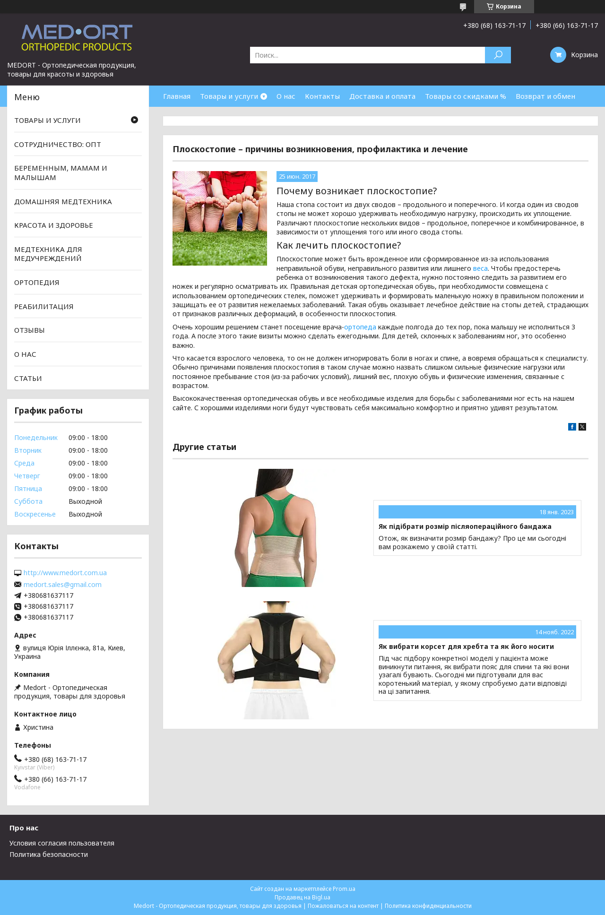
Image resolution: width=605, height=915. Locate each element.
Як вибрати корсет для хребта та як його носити (466, 646)
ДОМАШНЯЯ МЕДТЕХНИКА (63, 201)
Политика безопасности (48, 854)
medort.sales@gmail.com (63, 584)
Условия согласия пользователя (61, 842)
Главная (176, 96)
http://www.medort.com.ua (65, 573)
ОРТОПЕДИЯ (37, 282)
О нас (286, 96)
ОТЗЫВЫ (29, 330)
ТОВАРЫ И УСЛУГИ (47, 120)
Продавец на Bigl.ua (302, 897)
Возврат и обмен (545, 96)
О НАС (25, 354)
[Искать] (498, 55)
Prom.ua (344, 889)
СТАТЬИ (28, 377)
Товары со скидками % (465, 96)
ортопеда (360, 326)
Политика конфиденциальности (428, 906)
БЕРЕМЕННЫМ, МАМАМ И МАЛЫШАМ (60, 172)
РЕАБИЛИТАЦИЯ (44, 306)
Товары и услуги (229, 96)
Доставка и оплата (382, 96)
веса (480, 268)
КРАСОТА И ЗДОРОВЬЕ (53, 225)
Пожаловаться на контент (343, 906)
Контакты (322, 96)
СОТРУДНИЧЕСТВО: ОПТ (57, 144)
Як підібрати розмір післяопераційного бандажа (465, 526)
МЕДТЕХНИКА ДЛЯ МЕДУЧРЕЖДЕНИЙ (48, 253)
